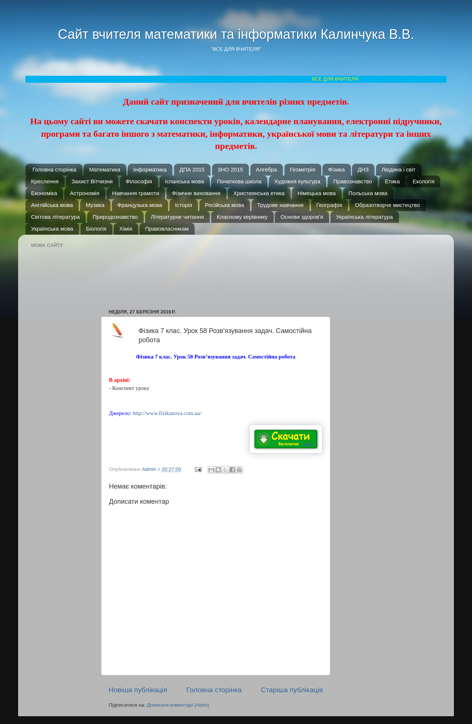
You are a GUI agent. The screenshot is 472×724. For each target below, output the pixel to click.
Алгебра (266, 169)
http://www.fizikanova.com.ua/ (167, 413)
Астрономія (84, 193)
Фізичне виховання (196, 193)
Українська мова (52, 228)
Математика (104, 169)
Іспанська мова (184, 181)
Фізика (336, 169)
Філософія (139, 181)
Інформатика (150, 169)
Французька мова (139, 205)
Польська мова (368, 193)
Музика (95, 205)
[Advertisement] (219, 268)
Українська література (364, 217)
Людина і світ (398, 169)
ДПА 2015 (192, 169)
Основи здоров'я (301, 217)
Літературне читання (177, 217)
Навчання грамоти (135, 193)
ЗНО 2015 (230, 169)
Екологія (423, 181)
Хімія (125, 228)
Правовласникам (167, 228)
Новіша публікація (138, 690)
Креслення (45, 181)
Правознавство (352, 181)
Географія (329, 205)
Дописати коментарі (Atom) (178, 705)
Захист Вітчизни (92, 181)
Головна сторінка (54, 169)
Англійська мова (52, 205)
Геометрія (302, 169)
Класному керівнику (242, 217)
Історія (183, 205)
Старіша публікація (292, 690)
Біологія (96, 228)
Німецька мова (316, 193)
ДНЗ (363, 169)
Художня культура (297, 181)
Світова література (55, 217)
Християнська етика (259, 193)
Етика (392, 181)
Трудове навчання (280, 205)
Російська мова (224, 205)
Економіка (44, 193)
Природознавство (115, 217)
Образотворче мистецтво (387, 205)
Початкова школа (239, 181)
